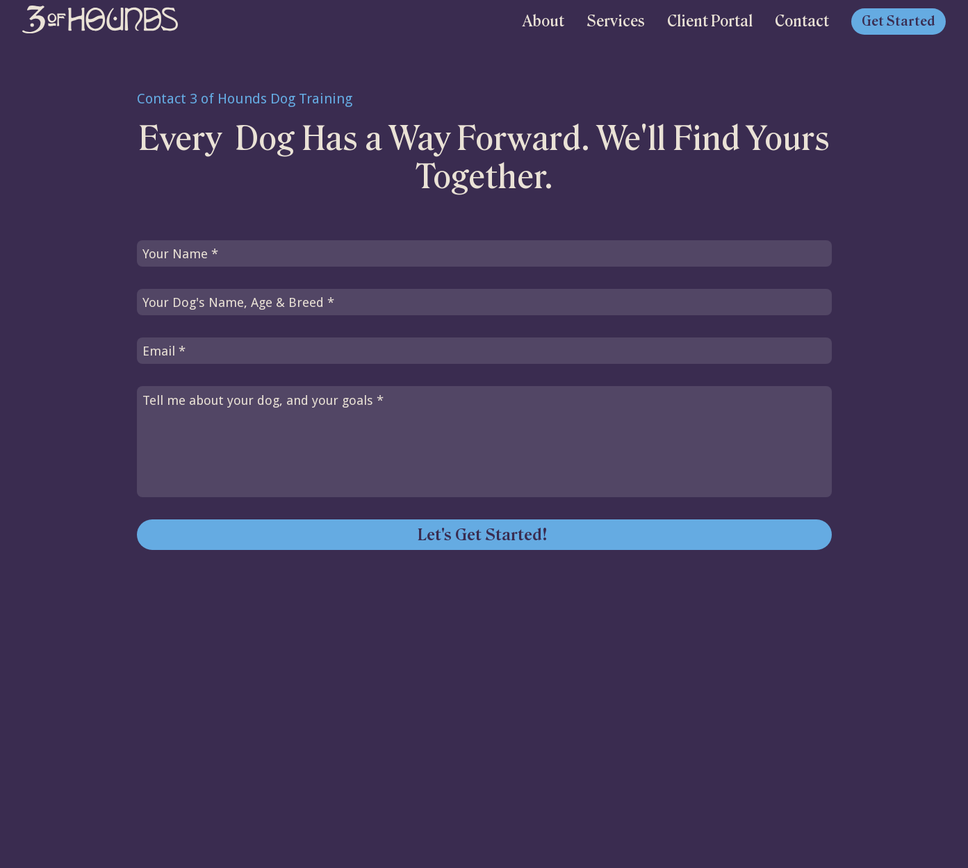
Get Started (898, 21)
